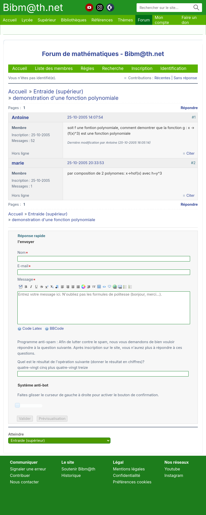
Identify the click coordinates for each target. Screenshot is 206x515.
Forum (144, 19)
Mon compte (162, 20)
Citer (190, 153)
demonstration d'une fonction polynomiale (65, 98)
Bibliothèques (74, 19)
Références (102, 19)
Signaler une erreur (28, 468)
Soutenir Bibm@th (78, 468)
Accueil (10, 19)
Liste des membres (54, 68)
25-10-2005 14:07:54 (85, 117)
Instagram (173, 475)
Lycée (27, 19)
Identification (173, 68)
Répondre (189, 108)
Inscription (141, 68)
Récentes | (164, 78)
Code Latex (32, 328)
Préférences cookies (132, 481)
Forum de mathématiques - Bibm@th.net (103, 54)
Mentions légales (129, 468)
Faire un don (189, 20)
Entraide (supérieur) (58, 91)
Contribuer (20, 475)
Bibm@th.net (33, 7)
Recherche (112, 68)
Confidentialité (126, 475)
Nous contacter (24, 481)
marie (18, 163)
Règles (87, 68)
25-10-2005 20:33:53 (85, 163)
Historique (71, 475)
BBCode (57, 328)
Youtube (172, 468)
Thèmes (125, 19)
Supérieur (47, 19)
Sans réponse (185, 78)
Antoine (20, 117)
